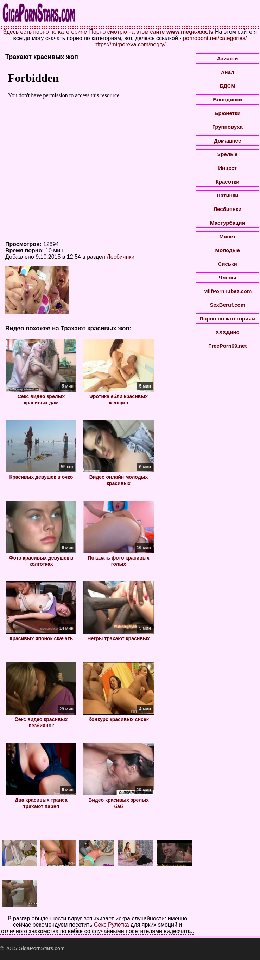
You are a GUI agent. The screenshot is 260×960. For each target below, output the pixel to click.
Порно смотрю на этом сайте (127, 32)
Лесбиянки (120, 257)
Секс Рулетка (111, 925)
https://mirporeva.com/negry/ (130, 44)
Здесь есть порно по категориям (45, 32)
